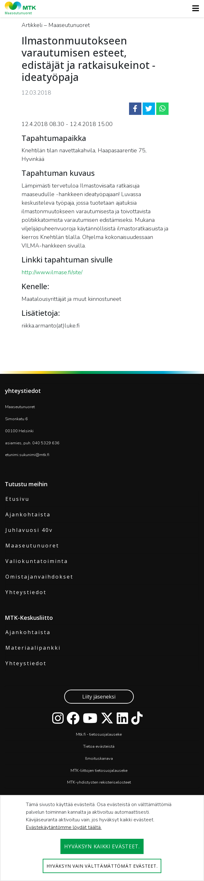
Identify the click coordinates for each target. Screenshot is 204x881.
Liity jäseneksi (98, 696)
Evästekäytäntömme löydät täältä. (64, 827)
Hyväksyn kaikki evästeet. (102, 846)
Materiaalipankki (33, 647)
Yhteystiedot (25, 592)
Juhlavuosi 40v (29, 530)
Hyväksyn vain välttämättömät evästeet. (102, 866)
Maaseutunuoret (32, 545)
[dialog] (102, 838)
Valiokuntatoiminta (36, 561)
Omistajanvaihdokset (39, 576)
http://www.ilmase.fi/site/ (52, 272)
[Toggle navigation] (193, 8)
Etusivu (17, 498)
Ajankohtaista (28, 514)
